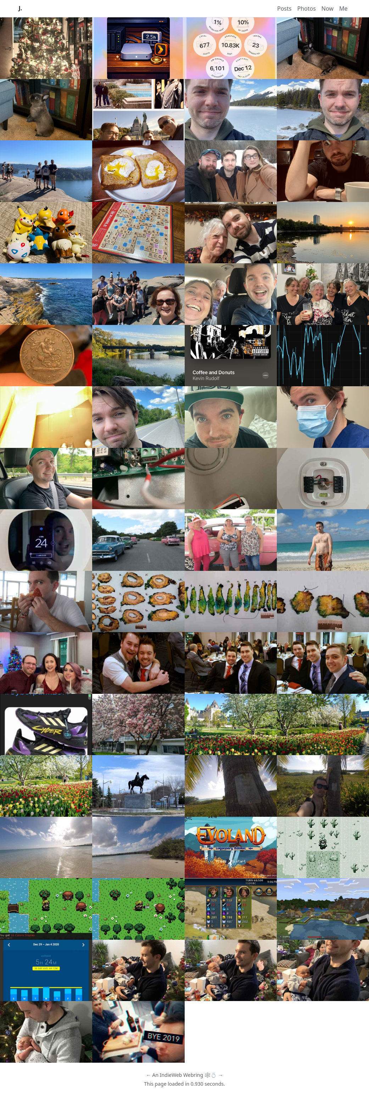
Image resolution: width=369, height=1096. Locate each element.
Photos (306, 8)
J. (20, 8)
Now (328, 8)
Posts (284, 8)
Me (343, 8)
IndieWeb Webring (181, 1075)
